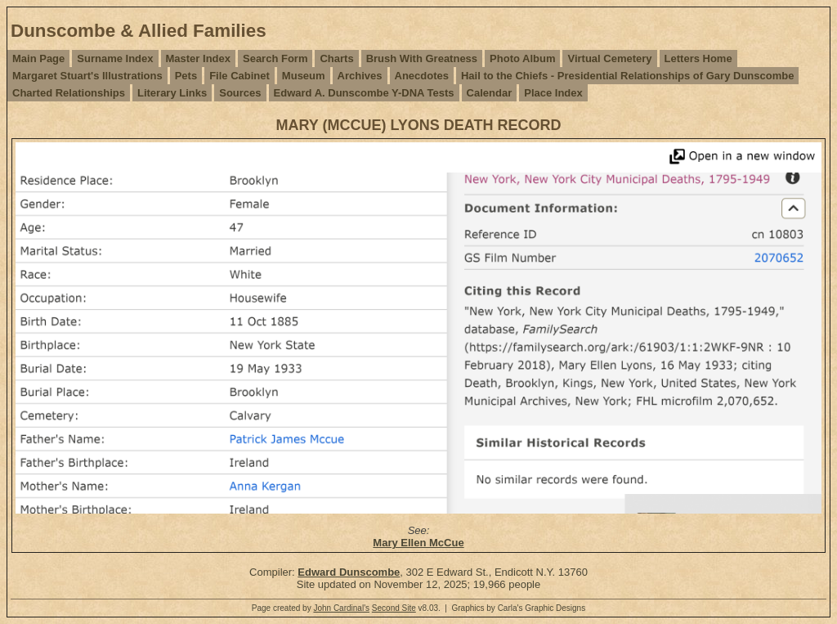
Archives (360, 76)
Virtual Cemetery (609, 58)
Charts (336, 58)
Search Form (275, 58)
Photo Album (522, 58)
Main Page (38, 58)
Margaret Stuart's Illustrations (87, 76)
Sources (240, 93)
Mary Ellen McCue (418, 542)
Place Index (553, 93)
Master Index (198, 58)
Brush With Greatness (421, 58)
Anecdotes (422, 76)
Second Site (394, 608)
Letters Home (698, 58)
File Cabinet (239, 76)
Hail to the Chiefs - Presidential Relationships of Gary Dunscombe (627, 76)
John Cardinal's (341, 608)
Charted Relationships (68, 93)
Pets (186, 76)
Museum (303, 76)
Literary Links (172, 93)
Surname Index (115, 58)
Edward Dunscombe (349, 572)
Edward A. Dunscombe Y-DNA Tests (364, 93)
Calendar (489, 93)
